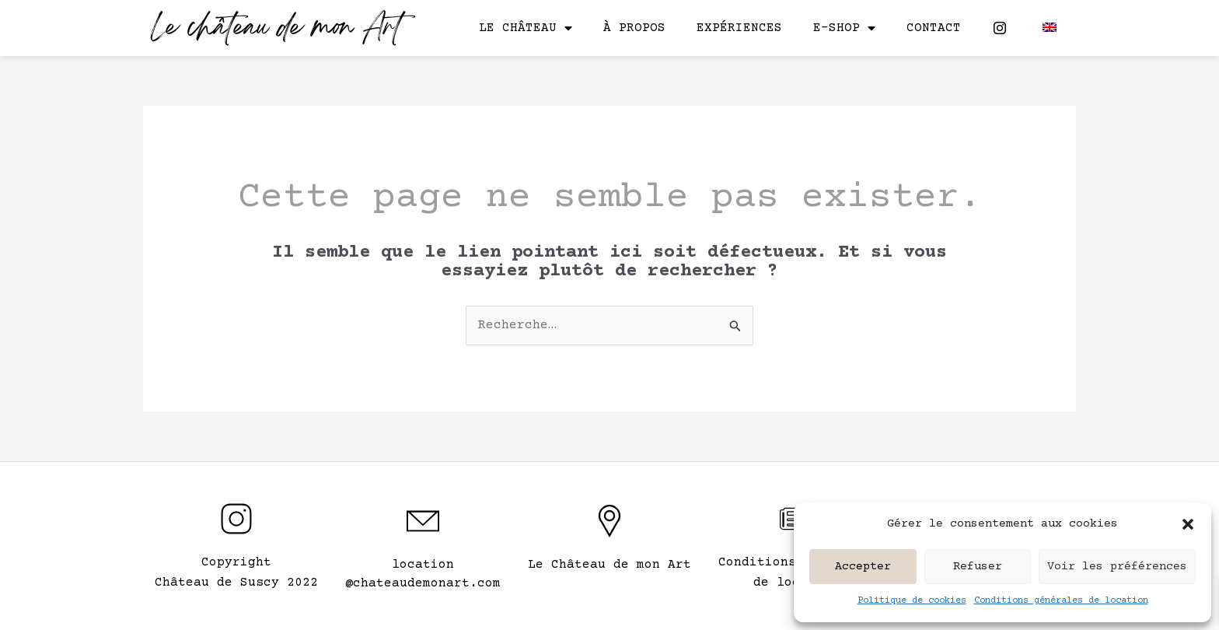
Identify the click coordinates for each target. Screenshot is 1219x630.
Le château (525, 28)
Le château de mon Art (276, 29)
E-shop (844, 28)
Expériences (739, 28)
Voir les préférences (1117, 566)
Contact (933, 28)
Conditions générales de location (1061, 601)
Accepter (863, 566)
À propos (634, 28)
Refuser (977, 566)
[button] (1188, 524)
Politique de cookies (911, 601)
